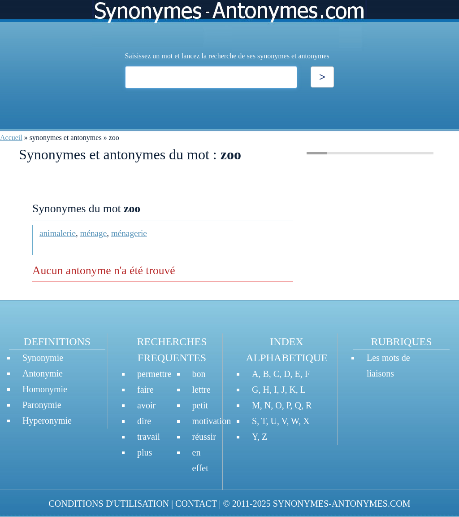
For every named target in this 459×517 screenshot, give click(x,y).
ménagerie (129, 233)
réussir (204, 437)
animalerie (57, 233)
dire (144, 421)
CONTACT (196, 503)
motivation (211, 421)
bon (199, 374)
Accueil (11, 137)
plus (144, 452)
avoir (146, 405)
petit (200, 405)
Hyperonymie (47, 420)
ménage (93, 233)
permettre (154, 374)
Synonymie (42, 358)
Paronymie (41, 405)
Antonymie (42, 373)
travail (148, 437)
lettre (201, 389)
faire (145, 389)
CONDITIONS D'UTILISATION (108, 503)
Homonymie (44, 389)
